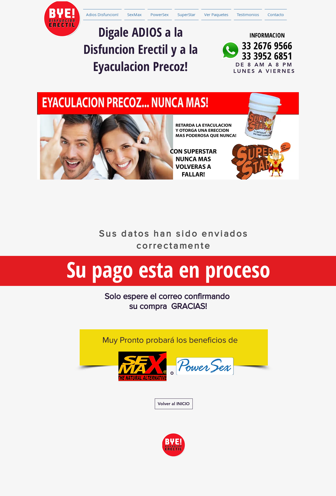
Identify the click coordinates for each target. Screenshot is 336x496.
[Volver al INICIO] (174, 403)
